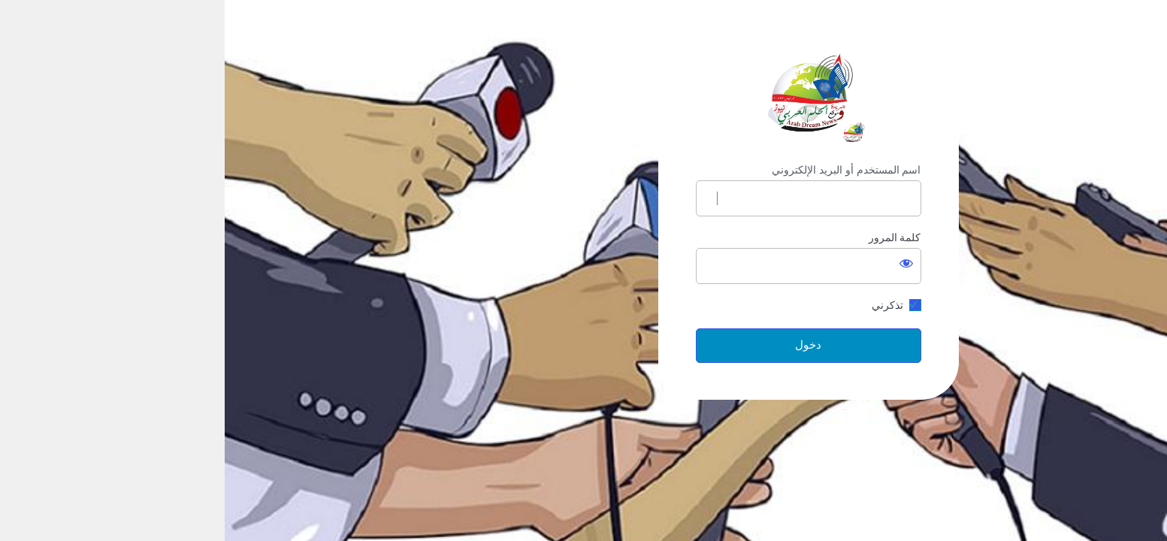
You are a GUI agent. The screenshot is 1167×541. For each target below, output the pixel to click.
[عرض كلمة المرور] (682, 263)
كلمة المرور (670, 237)
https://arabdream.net (584, 93)
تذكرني (663, 305)
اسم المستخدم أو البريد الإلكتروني (622, 170)
